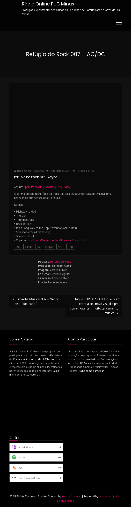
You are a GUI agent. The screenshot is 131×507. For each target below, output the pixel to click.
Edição (49, 246)
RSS (59, 187)
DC (39, 246)
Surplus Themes (71, 496)
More (67, 187)
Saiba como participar (91, 370)
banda (28, 246)
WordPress (105, 496)
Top (70, 246)
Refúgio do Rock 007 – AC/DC (35, 177)
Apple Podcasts (33, 187)
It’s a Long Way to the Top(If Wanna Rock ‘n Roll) (57, 240)
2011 (18, 246)
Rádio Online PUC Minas (48, 4)
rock (60, 246)
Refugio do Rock (86, 170)
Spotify (49, 187)
